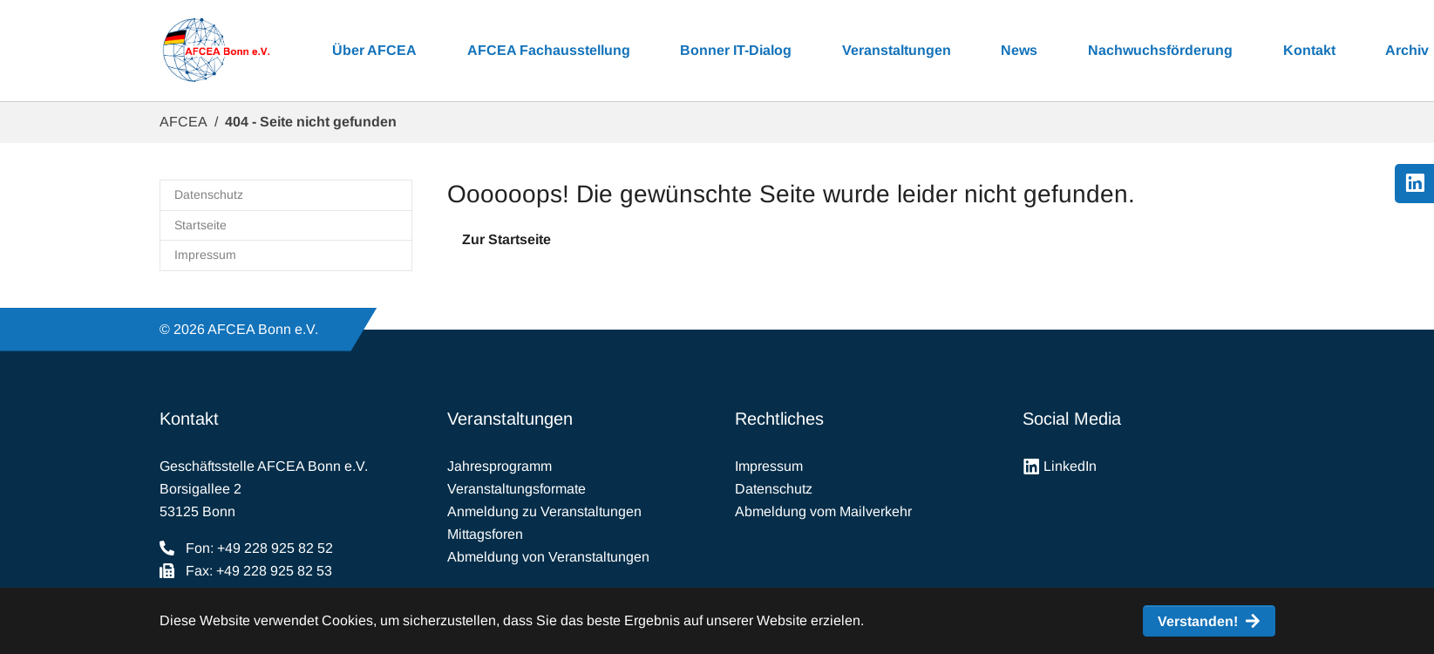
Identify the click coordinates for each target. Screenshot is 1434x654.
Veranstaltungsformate (516, 488)
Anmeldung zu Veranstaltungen (544, 511)
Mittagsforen (485, 534)
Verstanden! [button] (1198, 621)
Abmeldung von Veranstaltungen (548, 556)
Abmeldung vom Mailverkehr (823, 511)
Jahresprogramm (499, 466)
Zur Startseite (506, 239)
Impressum (769, 466)
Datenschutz (773, 488)
